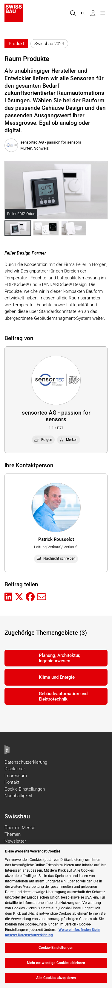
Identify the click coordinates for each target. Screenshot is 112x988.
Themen (12, 834)
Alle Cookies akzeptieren (56, 978)
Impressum (15, 775)
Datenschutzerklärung (25, 762)
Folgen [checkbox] (43, 440)
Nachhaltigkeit (18, 795)
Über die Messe (19, 827)
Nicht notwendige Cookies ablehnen (56, 963)
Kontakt (11, 782)
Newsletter (15, 841)
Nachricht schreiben (56, 558)
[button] (17, 228)
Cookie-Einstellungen (24, 789)
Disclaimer (14, 768)
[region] (56, 916)
